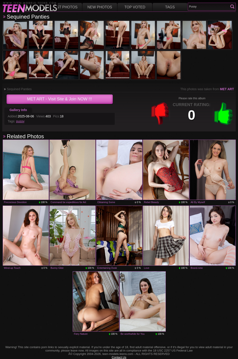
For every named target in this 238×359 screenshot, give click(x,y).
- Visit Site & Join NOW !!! (59, 99)
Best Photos (64, 7)
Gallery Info (18, 110)
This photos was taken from (207, 89)
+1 (223, 113)
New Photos (99, 7)
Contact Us (119, 357)
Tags (170, 7)
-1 (160, 113)
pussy (20, 121)
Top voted (135, 7)
